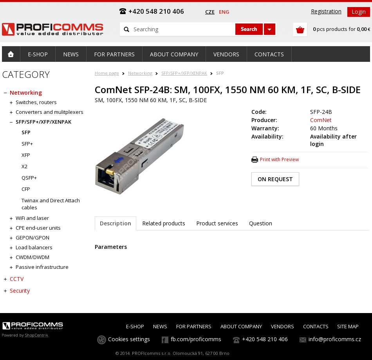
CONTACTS (316, 326)
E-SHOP (135, 326)
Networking (140, 73)
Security (20, 290)
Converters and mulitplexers (49, 111)
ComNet (321, 120)
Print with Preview (279, 159)
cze (210, 11)
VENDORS (282, 326)
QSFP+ (29, 177)
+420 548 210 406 (265, 339)
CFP (26, 189)
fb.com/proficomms (196, 339)
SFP (220, 73)
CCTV (16, 279)
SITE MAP (348, 326)
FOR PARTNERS (193, 326)
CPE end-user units (38, 227)
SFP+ (27, 143)
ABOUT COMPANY (241, 326)
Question (260, 223)
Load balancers (34, 247)
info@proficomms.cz (335, 339)
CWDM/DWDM (32, 257)
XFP (26, 154)
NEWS (160, 326)
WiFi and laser (32, 217)
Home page (107, 73)
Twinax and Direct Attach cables (51, 204)
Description (115, 223)
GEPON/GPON (32, 237)
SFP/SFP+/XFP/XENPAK (184, 73)
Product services (217, 223)
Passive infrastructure (42, 266)
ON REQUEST (275, 179)
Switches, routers (36, 102)
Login (359, 11)
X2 (24, 166)
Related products (163, 223)
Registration (326, 11)
